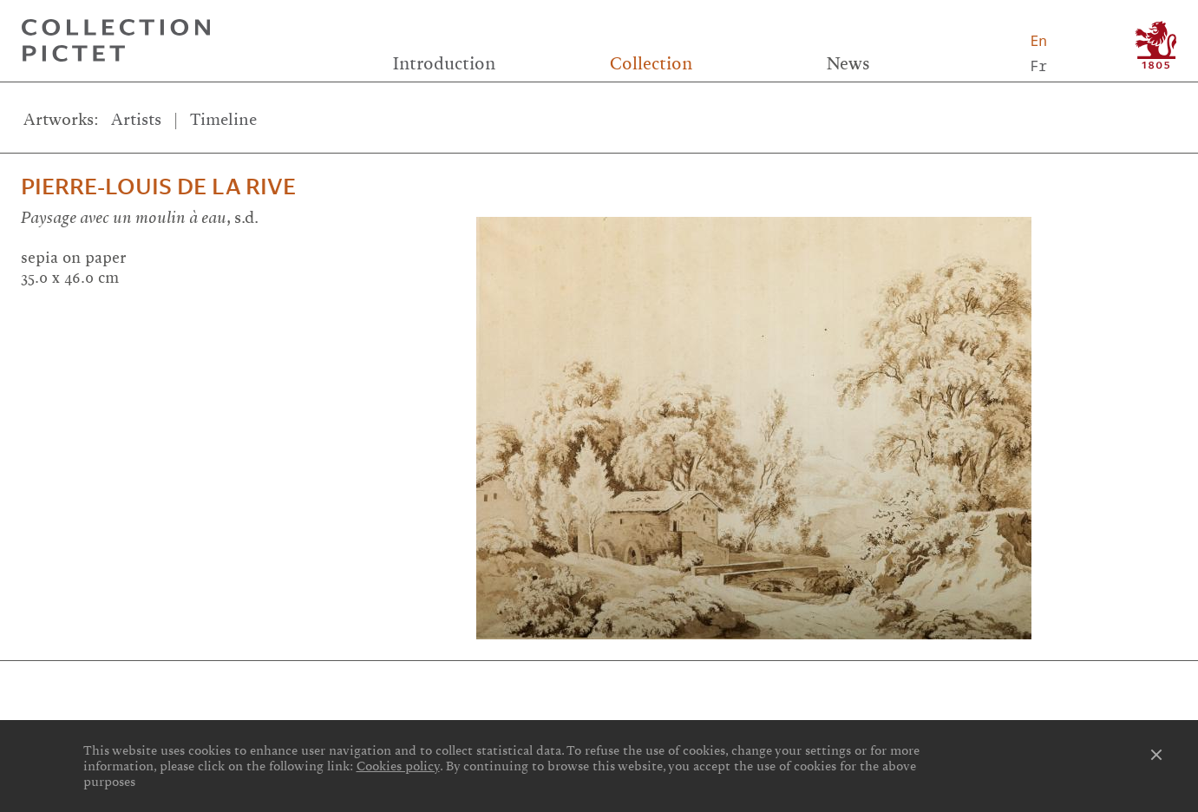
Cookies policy (398, 766)
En (1039, 40)
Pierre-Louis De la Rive (158, 187)
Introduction (444, 63)
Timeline (223, 119)
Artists (136, 119)
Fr (1039, 65)
